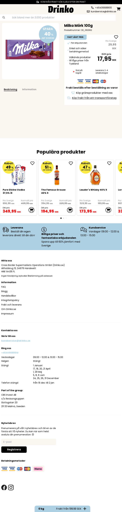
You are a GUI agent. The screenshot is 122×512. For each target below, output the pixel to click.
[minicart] (119, 9)
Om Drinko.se (8, 309)
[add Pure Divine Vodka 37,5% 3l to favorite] (33, 163)
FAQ (3, 286)
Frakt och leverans (11, 304)
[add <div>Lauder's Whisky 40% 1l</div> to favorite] (110, 163)
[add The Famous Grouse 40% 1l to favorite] (72, 163)
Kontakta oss (9, 330)
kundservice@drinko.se (15, 340)
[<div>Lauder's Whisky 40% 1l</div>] (95, 174)
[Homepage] (61, 8)
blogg (4, 291)
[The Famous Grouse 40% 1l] (57, 174)
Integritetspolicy (10, 300)
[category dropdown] (7, 8)
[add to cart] (31, 210)
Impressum (7, 313)
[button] (33, 434)
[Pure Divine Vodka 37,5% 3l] (18, 174)
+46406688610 (9, 352)
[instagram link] (11, 487)
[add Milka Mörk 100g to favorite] (116, 37)
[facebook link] (4, 487)
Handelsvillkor (8, 295)
